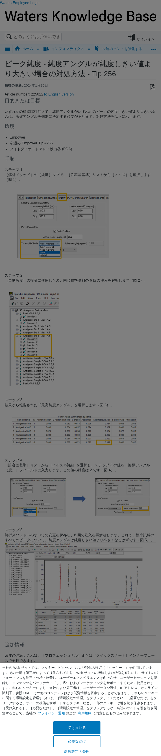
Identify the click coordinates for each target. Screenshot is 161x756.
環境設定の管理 (76, 752)
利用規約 (84, 713)
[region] (80, 709)
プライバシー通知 (51, 713)
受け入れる (77, 728)
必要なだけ (77, 741)
